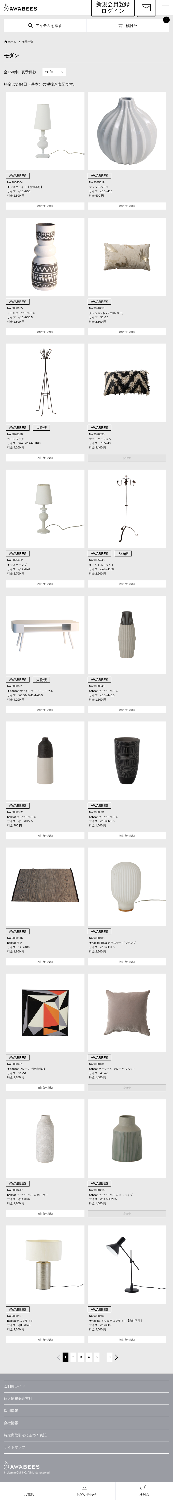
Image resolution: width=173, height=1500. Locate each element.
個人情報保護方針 (18, 1398)
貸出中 (127, 458)
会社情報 (11, 1423)
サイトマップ (14, 1447)
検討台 (131, 25)
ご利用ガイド (14, 1386)
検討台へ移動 (45, 205)
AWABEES (21, 1465)
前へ (58, 1358)
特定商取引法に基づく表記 (25, 1435)
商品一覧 (27, 41)
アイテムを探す (48, 25)
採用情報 (11, 1411)
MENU (163, 8)
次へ (117, 1358)
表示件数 (28, 72)
